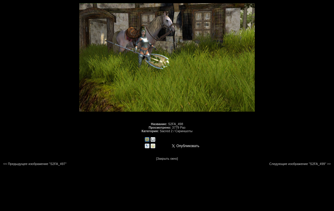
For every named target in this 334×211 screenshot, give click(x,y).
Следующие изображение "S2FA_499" (297, 164)
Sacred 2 (166, 131)
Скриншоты (183, 131)
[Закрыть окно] (167, 158)
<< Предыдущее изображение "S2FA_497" (34, 164)
